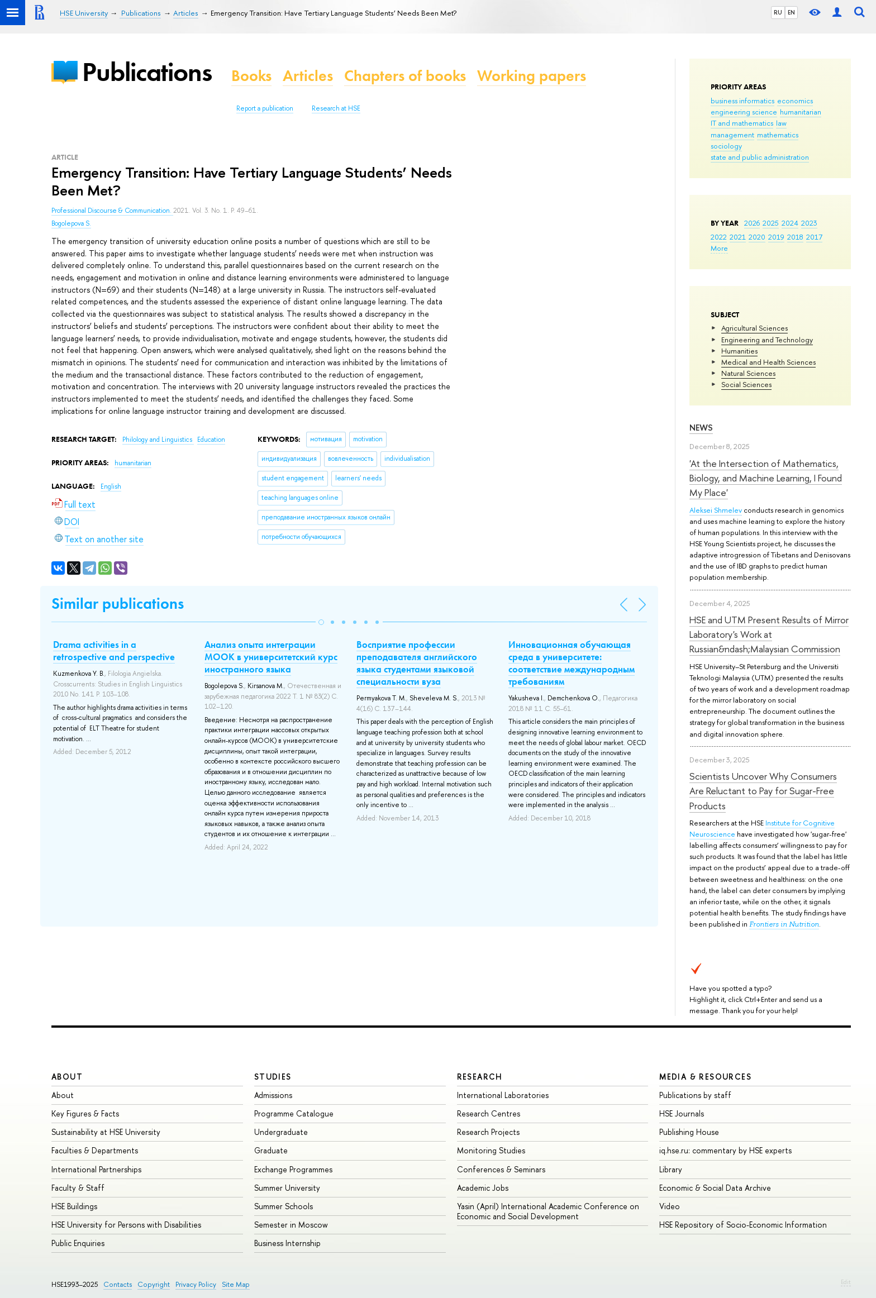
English (111, 486)
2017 (814, 237)
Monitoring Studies (491, 1150)
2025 (771, 223)
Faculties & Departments (94, 1150)
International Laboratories (503, 1095)
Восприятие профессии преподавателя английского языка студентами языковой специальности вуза (416, 663)
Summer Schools (283, 1206)
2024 (790, 223)
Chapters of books (405, 75)
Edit (846, 1282)
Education (211, 439)
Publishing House (689, 1132)
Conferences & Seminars (501, 1169)
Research (480, 1076)
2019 (776, 237)
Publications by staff (695, 1095)
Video (669, 1206)
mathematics (777, 135)
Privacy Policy (195, 1284)
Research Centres (488, 1113)
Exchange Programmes (293, 1169)
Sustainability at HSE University (105, 1132)
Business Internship (287, 1243)
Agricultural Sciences (754, 328)
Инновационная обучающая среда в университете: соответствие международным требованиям (571, 663)
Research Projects (488, 1132)
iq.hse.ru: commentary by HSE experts (725, 1150)
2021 (738, 237)
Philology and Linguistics (158, 439)
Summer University (287, 1187)
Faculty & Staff (77, 1187)
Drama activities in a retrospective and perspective (114, 650)
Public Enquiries (77, 1243)
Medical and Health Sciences (768, 362)
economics (795, 101)
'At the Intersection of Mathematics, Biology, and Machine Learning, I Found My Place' (765, 478)
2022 (719, 237)
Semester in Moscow (291, 1224)
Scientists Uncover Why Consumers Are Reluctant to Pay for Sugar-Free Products (763, 791)
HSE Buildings (74, 1206)
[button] (321, 622)
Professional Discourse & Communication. (112, 210)
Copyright (153, 1284)
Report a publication (264, 108)
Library (670, 1169)
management (732, 135)
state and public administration (760, 157)
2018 (795, 237)
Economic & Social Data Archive (715, 1187)
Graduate (271, 1150)
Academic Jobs (482, 1187)
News (701, 427)
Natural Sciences (748, 373)
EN (791, 12)
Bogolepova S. (71, 223)
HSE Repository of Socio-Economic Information (743, 1224)
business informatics (742, 101)
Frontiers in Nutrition (784, 924)
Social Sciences (746, 384)
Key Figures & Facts (85, 1113)
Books (251, 75)
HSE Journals (681, 1113)
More (719, 248)
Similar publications (117, 603)
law (781, 123)
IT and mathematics (742, 123)
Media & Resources (705, 1076)
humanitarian (800, 112)
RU (778, 12)
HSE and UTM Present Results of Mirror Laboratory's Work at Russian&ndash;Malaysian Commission (769, 634)
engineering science (744, 112)
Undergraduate (281, 1132)
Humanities (739, 351)
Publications (147, 72)
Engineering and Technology (767, 340)
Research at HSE (336, 108)
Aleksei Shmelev (715, 510)
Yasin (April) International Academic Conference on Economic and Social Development (548, 1211)
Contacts (117, 1284)
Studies (273, 1076)
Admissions (273, 1095)
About (67, 1076)
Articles (308, 75)
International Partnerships (96, 1169)
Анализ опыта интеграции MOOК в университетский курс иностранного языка (270, 656)
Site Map (236, 1284)
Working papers (531, 75)
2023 (809, 223)
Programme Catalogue (294, 1113)
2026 (752, 223)
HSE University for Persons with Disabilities (126, 1224)
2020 (757, 237)
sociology (726, 146)
